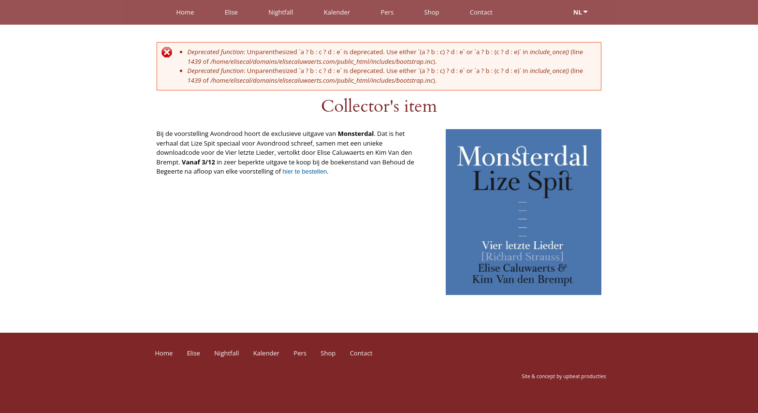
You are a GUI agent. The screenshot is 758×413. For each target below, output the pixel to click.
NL (577, 12)
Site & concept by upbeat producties (564, 376)
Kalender (337, 12)
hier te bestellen (305, 171)
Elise (231, 12)
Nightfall (280, 12)
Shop (431, 12)
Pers (387, 12)
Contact (481, 12)
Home (185, 12)
